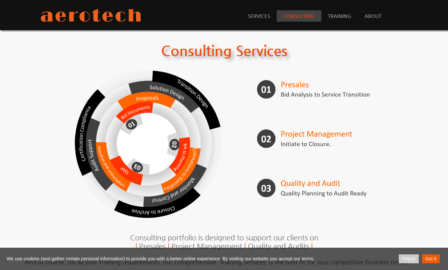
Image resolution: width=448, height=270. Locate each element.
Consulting (299, 16)
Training (339, 16)
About (373, 16)
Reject (408, 258)
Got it (430, 258)
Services (259, 16)
